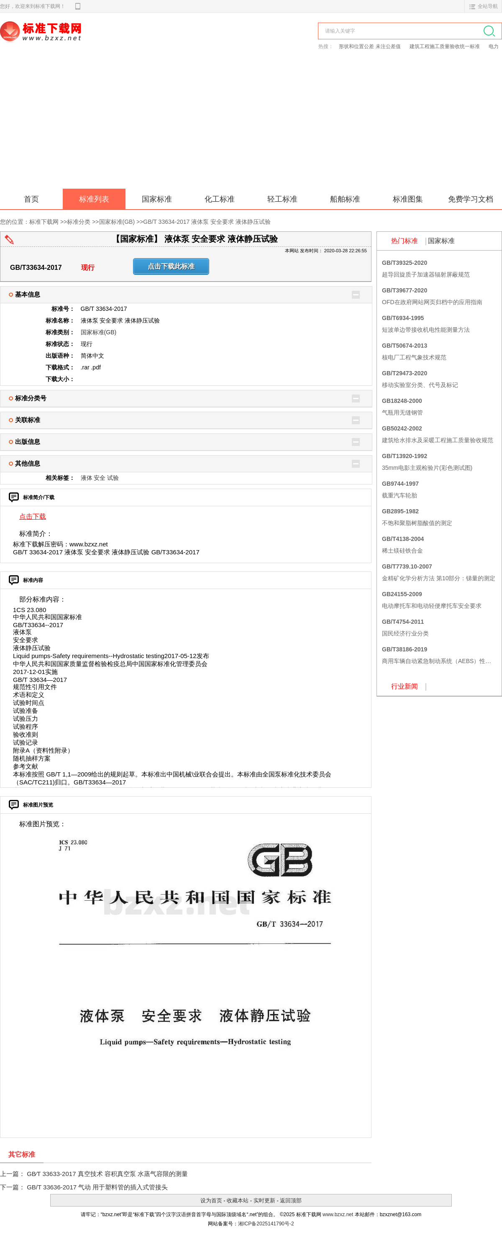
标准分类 (78, 221)
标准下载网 (96, 41)
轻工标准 (282, 199)
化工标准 (220, 199)
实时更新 (264, 1200)
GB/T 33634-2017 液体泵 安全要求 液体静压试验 (207, 221)
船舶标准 (345, 199)
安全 (99, 477)
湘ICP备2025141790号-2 (266, 1224)
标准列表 (94, 199)
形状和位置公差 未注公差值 (370, 46)
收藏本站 (237, 1200)
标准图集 (408, 199)
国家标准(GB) (117, 221)
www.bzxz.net (338, 1214)
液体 (86, 477)
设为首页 (211, 1200)
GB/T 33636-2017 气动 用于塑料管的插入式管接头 (97, 1187)
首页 (31, 199)
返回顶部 (291, 1200)
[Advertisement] (251, 125)
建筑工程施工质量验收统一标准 (445, 46)
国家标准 (157, 199)
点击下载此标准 (171, 266)
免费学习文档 (470, 199)
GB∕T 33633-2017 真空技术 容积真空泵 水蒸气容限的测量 (107, 1173)
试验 (113, 477)
